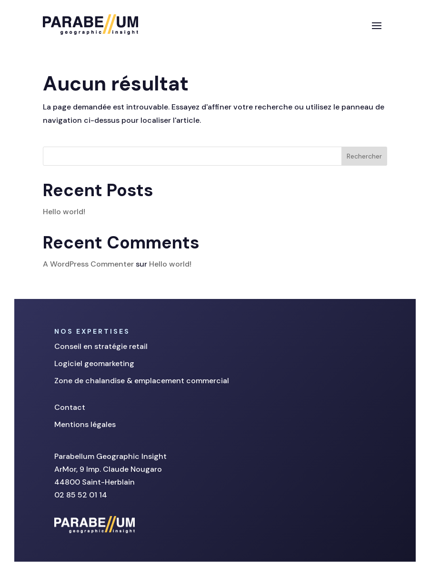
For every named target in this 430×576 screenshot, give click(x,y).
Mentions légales (85, 424)
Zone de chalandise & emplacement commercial (141, 381)
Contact (69, 407)
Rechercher (364, 156)
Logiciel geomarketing (94, 363)
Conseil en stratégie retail (101, 346)
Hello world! (64, 212)
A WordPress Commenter (88, 264)
